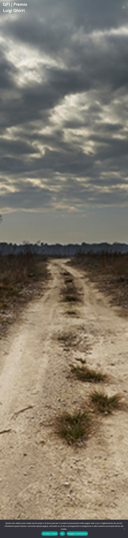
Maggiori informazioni (77, 534)
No (62, 534)
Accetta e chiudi (50, 534)
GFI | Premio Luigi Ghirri (15, 7)
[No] (124, 528)
